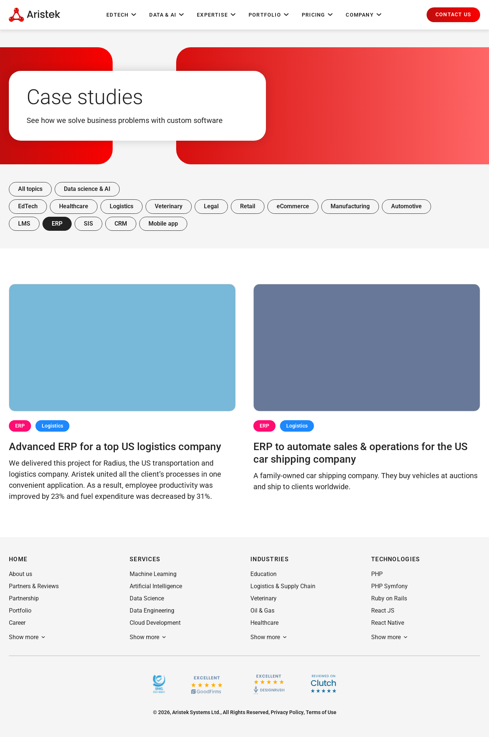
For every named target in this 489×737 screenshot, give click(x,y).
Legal (211, 206)
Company (364, 14)
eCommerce (293, 206)
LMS (24, 223)
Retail (247, 206)
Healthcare (73, 206)
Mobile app (163, 223)
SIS (88, 223)
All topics (30, 188)
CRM (120, 223)
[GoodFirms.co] (207, 684)
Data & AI (167, 14)
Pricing (318, 14)
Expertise (217, 14)
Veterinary (168, 206)
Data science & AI (87, 188)
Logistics (121, 206)
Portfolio (269, 14)
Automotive (406, 206)
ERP (57, 223)
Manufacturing (350, 206)
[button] (453, 14)
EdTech (121, 14)
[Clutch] (323, 684)
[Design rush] (269, 684)
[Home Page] (34, 15)
